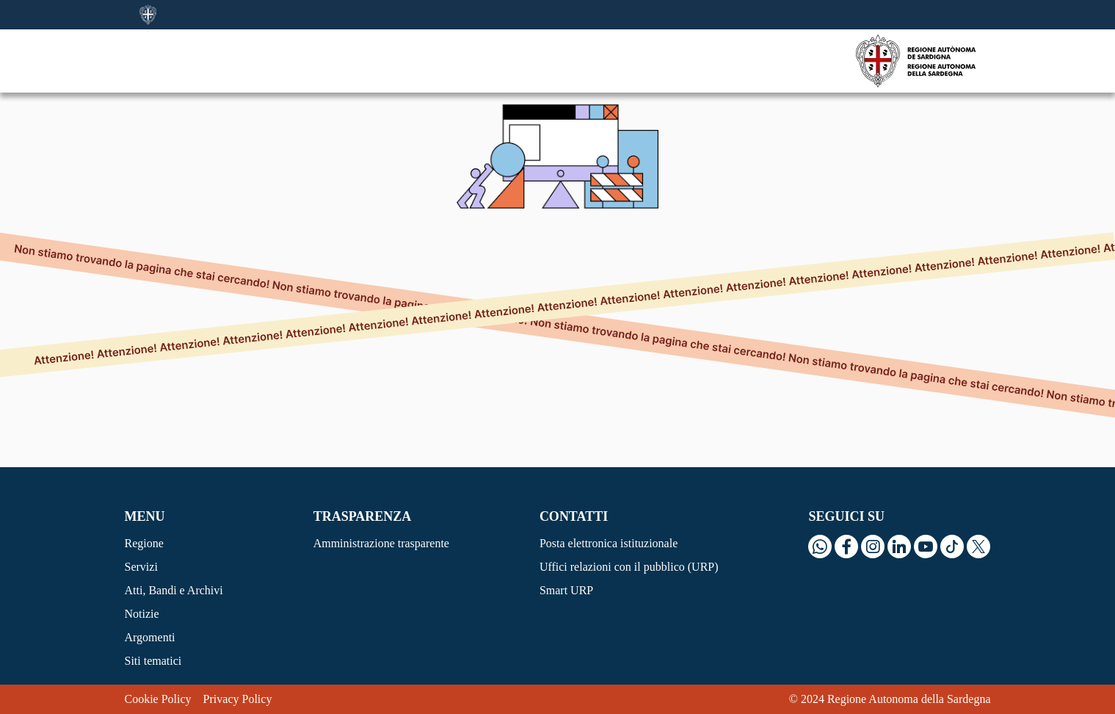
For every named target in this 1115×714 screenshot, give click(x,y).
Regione (144, 543)
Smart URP (566, 590)
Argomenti (150, 637)
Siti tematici (153, 660)
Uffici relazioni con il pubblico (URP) (629, 566)
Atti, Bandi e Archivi (174, 590)
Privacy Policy (237, 699)
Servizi (141, 566)
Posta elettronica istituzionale (609, 543)
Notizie (142, 613)
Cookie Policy (158, 699)
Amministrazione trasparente (381, 543)
